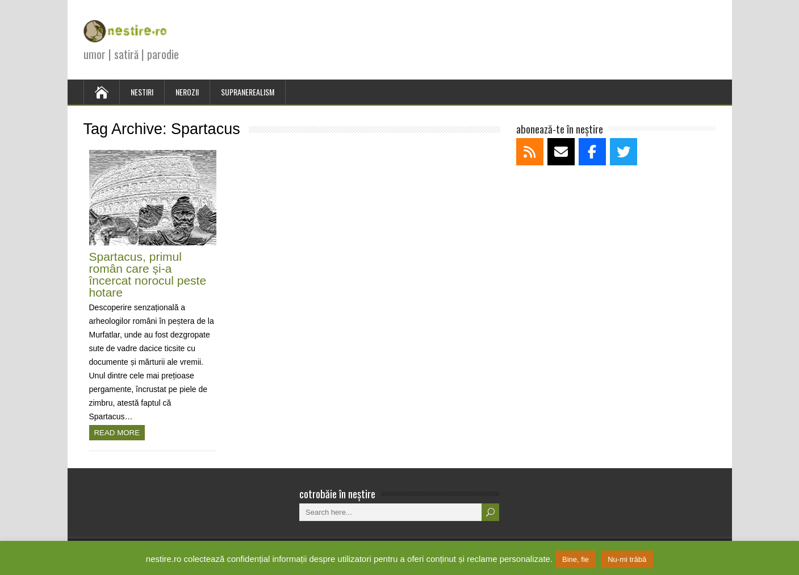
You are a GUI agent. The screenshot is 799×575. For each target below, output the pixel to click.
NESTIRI (142, 92)
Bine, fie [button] (575, 559)
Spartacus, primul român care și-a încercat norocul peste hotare (148, 274)
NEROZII (187, 92)
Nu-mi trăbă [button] (627, 559)
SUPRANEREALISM (247, 92)
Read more (117, 432)
